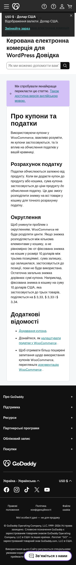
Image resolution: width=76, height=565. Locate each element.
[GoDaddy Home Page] (20, 463)
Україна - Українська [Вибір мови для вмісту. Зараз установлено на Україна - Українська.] (22, 480)
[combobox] (33, 65)
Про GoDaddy (13, 396)
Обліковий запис (16, 438)
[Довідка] (44, 6)
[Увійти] (62, 6)
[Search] (65, 65)
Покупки (10, 449)
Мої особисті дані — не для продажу (38, 517)
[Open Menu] (4, 6)
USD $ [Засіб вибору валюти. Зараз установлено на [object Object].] (66, 480)
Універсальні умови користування (44, 556)
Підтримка (11, 407)
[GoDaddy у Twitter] (37, 491)
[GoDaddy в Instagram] (16, 491)
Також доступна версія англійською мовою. (37, 95)
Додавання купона (32, 330)
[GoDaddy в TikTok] (27, 491)
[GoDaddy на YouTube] (47, 491)
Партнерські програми (21, 428)
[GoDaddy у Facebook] (6, 491)
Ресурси (9, 417)
